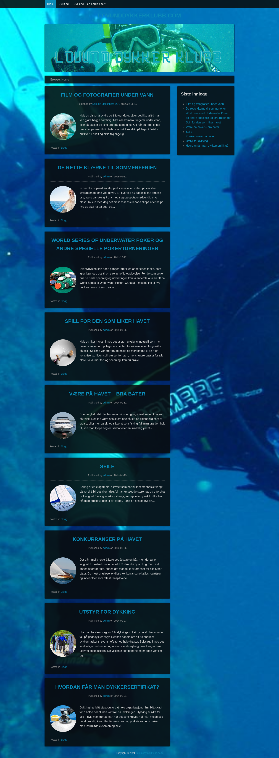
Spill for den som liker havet (107, 321)
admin (106, 176)
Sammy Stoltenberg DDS (106, 103)
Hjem (50, 3)
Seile (107, 466)
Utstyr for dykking (107, 612)
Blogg (64, 147)
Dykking (64, 3)
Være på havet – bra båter (107, 394)
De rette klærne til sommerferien (107, 167)
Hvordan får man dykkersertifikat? (107, 687)
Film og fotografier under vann (107, 95)
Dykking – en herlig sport (90, 3)
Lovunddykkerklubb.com (139, 15)
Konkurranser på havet (107, 539)
